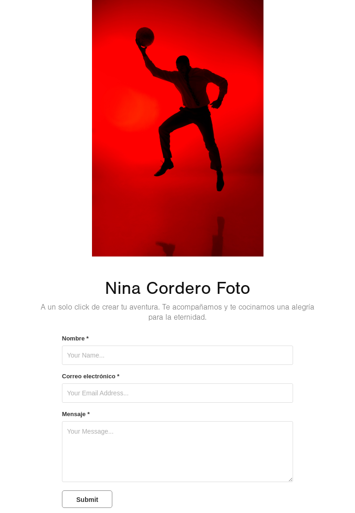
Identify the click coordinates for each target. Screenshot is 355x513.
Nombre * (75, 338)
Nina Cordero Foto (177, 288)
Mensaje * (76, 414)
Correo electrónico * (90, 376)
